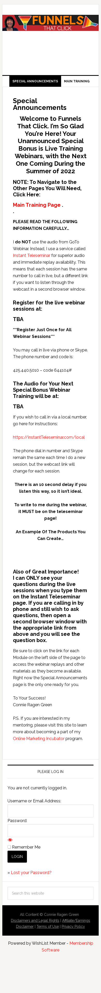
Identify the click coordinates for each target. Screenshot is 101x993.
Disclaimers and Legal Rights (35, 920)
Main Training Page (37, 205)
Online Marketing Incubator (38, 738)
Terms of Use (48, 926)
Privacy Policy (73, 926)
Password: (17, 820)
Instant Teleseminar (31, 255)
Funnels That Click (50, 34)
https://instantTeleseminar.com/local (49, 437)
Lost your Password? (31, 872)
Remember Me (26, 847)
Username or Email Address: (34, 800)
